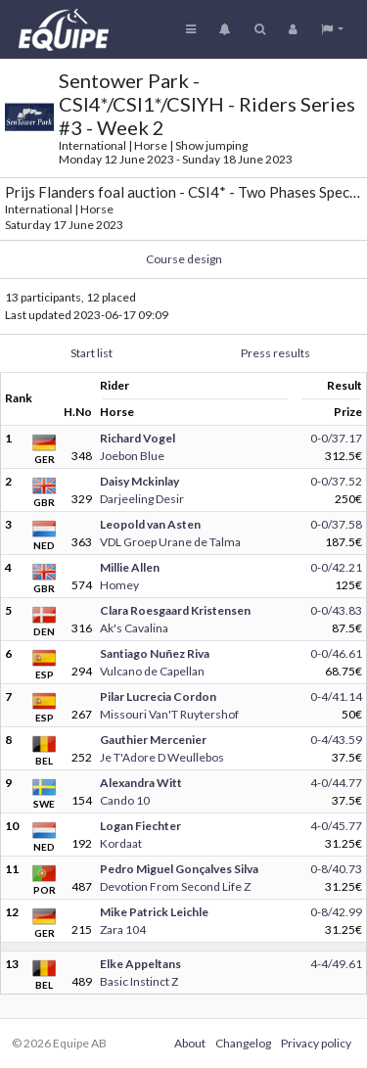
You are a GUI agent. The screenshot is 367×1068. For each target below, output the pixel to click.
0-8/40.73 (336, 868)
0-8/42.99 (336, 912)
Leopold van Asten (150, 524)
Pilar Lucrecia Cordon (158, 696)
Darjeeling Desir (142, 498)
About (190, 1043)
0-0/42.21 (336, 567)
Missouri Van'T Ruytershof (169, 714)
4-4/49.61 (336, 963)
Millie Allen (130, 567)
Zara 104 (123, 929)
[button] (332, 29)
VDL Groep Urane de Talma (170, 541)
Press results (275, 353)
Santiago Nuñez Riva (154, 653)
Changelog (243, 1043)
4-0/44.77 (336, 782)
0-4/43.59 (336, 739)
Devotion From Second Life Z (175, 886)
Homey (119, 585)
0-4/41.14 (336, 696)
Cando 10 (125, 800)
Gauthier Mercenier (153, 739)
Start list (91, 353)
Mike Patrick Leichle (154, 912)
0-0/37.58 (336, 524)
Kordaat (121, 843)
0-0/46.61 (336, 653)
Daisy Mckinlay (139, 481)
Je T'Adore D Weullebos (162, 757)
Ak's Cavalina (134, 628)
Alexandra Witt (141, 782)
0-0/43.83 (336, 610)
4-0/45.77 (336, 825)
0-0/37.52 (336, 481)
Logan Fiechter (140, 825)
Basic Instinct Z (139, 981)
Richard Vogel (137, 438)
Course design (184, 259)
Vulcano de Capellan (152, 671)
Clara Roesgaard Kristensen (175, 610)
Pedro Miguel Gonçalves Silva (179, 868)
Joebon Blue (132, 455)
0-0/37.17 (336, 438)
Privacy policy (316, 1043)
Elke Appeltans (140, 963)
